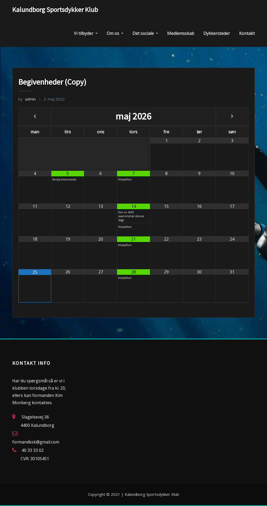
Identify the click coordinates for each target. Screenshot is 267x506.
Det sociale (145, 33)
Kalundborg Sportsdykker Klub (55, 9)
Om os (115, 33)
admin (27, 99)
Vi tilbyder (86, 33)
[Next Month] (232, 116)
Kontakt (247, 33)
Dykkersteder (216, 33)
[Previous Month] (35, 116)
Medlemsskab (180, 33)
